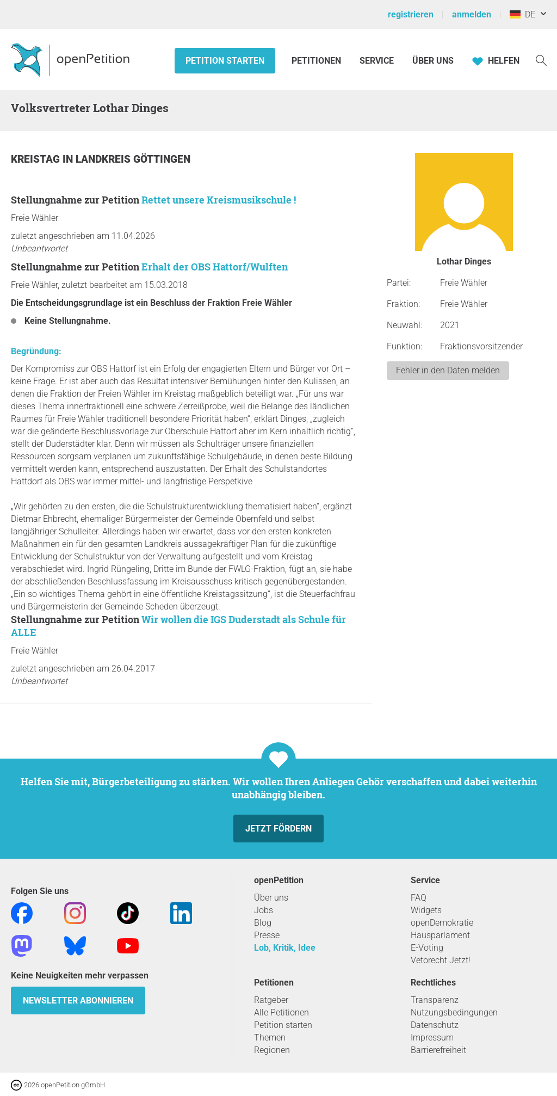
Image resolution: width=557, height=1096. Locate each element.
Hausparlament (440, 935)
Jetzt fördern (278, 828)
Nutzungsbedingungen (454, 1012)
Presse (267, 935)
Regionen (272, 1050)
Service (377, 61)
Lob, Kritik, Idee (284, 948)
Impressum (432, 1037)
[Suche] (541, 59)
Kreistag (37, 159)
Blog (262, 923)
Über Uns (433, 61)
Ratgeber (271, 1000)
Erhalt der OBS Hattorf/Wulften (214, 266)
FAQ (418, 897)
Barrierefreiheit (438, 1050)
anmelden (471, 14)
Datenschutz (435, 1025)
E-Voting (427, 948)
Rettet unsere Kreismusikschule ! (218, 199)
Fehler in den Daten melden (448, 370)
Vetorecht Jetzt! (441, 960)
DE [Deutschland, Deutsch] (522, 14)
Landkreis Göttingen (133, 159)
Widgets (426, 910)
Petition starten (224, 61)
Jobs (263, 910)
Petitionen (317, 61)
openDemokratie (442, 923)
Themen (270, 1037)
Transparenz (435, 1000)
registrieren (411, 14)
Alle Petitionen (281, 1012)
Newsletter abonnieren (78, 1000)
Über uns (271, 897)
